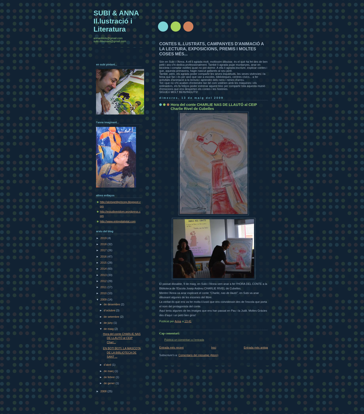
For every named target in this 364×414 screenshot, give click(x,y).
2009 (103, 299)
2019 (103, 238)
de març (109, 371)
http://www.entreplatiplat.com (117, 221)
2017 (103, 250)
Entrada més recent (171, 347)
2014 (103, 268)
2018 (103, 244)
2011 (103, 287)
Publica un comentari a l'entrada (184, 339)
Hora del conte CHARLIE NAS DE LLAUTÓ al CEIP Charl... (122, 338)
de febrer (110, 377)
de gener (110, 383)
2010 (103, 293)
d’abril (108, 364)
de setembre (112, 316)
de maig (109, 328)
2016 (103, 256)
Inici (213, 347)
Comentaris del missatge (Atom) (198, 355)
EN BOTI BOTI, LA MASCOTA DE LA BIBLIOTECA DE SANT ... (122, 352)
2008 (103, 391)
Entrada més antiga (256, 347)
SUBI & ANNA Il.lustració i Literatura (116, 21)
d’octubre (110, 310)
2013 (103, 275)
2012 (103, 281)
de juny (108, 322)
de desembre (112, 304)
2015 (103, 262)
